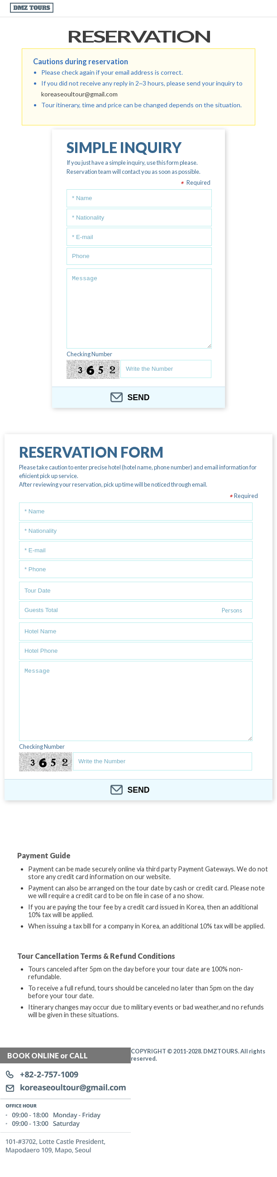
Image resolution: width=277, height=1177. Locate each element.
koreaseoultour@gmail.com (79, 94)
